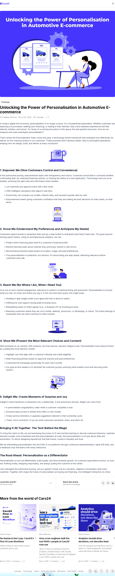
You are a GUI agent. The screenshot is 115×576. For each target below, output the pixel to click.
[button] (46, 117)
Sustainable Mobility (48, 571)
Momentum (61, 571)
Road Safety (71, 571)
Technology (27, 571)
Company (17, 571)
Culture (36, 571)
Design (80, 571)
